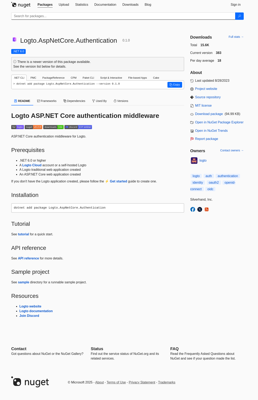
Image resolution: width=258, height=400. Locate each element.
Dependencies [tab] (74, 101)
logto (203, 160)
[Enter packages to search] (123, 16)
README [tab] (22, 101)
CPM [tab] (73, 77)
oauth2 (214, 182)
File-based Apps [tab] (137, 77)
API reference (28, 258)
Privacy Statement (142, 382)
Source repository (208, 97)
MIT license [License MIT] (203, 105)
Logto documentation (36, 311)
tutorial (23, 234)
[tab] (45, 4)
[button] (174, 85)
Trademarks (166, 382)
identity (198, 182)
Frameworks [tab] (46, 101)
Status (97, 348)
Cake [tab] (156, 77)
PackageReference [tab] (53, 77)
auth (209, 176)
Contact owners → (232, 150)
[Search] (239, 16)
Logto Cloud (31, 165)
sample (23, 282)
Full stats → (236, 36)
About (99, 382)
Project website (206, 89)
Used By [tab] (99, 101)
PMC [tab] (33, 77)
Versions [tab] (121, 101)
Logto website (30, 306)
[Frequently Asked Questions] (174, 348)
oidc (210, 189)
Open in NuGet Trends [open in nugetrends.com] (211, 130)
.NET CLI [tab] (19, 77)
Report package (206, 139)
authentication (228, 176)
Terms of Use (116, 382)
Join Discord (29, 315)
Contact (18, 348)
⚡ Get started (116, 181)
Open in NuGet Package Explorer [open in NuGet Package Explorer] (219, 122)
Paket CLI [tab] (88, 77)
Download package (209, 114)
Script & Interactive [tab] (111, 77)
